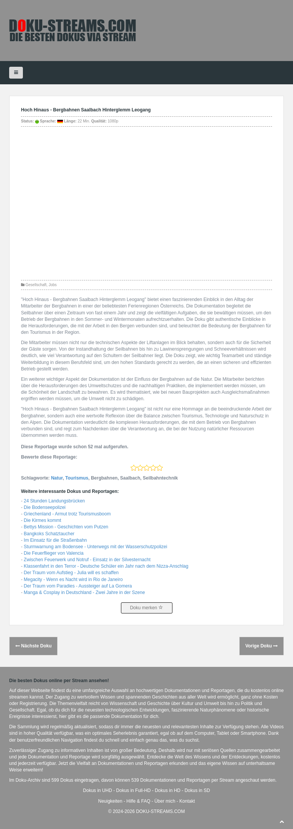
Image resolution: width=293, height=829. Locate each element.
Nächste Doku (33, 646)
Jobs (52, 285)
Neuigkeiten (110, 801)
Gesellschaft (36, 285)
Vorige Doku (261, 646)
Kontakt (187, 801)
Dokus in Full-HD (133, 790)
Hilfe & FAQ (138, 801)
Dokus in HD (167, 790)
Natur (57, 478)
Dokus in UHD (97, 790)
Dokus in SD (197, 790)
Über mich (165, 801)
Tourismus (76, 478)
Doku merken (146, 607)
